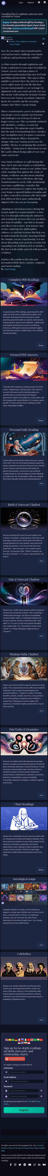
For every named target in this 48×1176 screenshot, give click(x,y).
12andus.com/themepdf (22, 28)
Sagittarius (24, 41)
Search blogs (8, 269)
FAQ (35, 1148)
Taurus (11, 44)
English (17, 44)
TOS (29, 1101)
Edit (43, 38)
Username (8, 1068)
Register (6, 22)
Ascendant (32, 41)
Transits (12, 41)
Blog (3, 1151)
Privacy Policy (28, 1148)
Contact (40, 1145)
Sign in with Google (14, 1059)
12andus (9, 37)
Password (8, 1086)
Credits (41, 1148)
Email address (10, 1077)
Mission (4, 1148)
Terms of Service (14, 1148)
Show (40, 345)
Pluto (18, 41)
